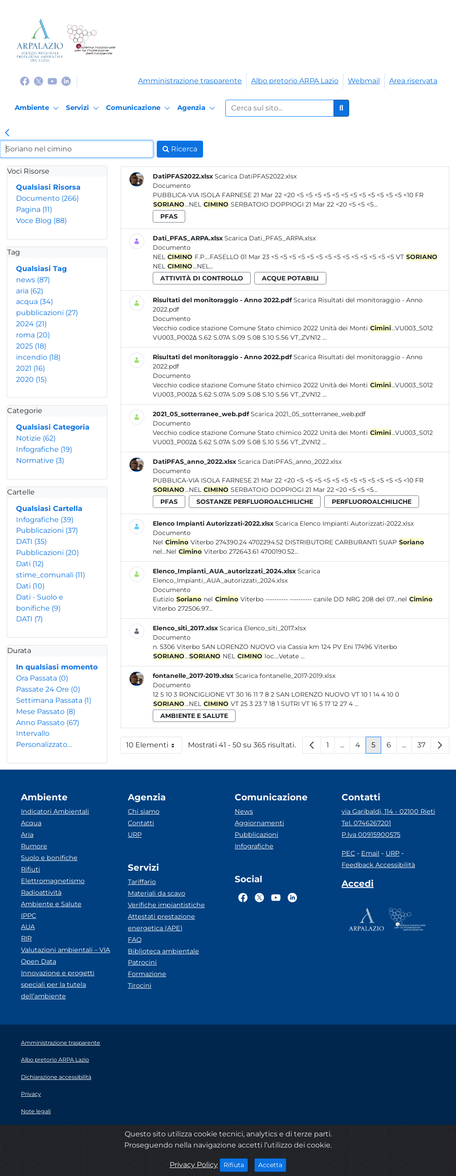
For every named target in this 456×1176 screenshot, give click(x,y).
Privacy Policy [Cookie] (194, 1164)
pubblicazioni (47, 312)
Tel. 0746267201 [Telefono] (366, 823)
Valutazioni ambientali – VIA (65, 950)
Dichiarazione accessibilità (56, 1077)
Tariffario (142, 882)
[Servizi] (83, 108)
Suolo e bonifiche (49, 858)
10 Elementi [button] (154, 747)
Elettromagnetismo (53, 881)
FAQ (135, 940)
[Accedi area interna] (358, 885)
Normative (40, 460)
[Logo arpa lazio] (39, 40)
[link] (7, 133)
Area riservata (413, 81)
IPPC (28, 916)
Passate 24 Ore (48, 689)
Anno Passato (47, 722)
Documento (47, 198)
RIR (26, 938)
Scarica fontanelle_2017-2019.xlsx (285, 676)
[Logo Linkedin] (66, 80)
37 (424, 747)
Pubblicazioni (47, 530)
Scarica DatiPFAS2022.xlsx (256, 176)
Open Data (38, 961)
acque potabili (290, 278)
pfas (169, 216)
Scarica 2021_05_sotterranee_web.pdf (308, 414)
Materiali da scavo (156, 893)
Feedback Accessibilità (378, 865)
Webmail (364, 81)
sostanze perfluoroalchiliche (254, 502)
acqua (34, 301)
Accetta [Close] (272, 1164)
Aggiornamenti (259, 823)
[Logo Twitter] (39, 80)
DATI (31, 541)
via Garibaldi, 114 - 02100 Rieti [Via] (388, 811)
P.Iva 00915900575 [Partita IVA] (371, 835)
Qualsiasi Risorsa (48, 187)
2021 (30, 368)
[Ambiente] (38, 108)
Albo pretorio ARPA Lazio (294, 81)
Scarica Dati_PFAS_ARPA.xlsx (270, 238)
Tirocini (139, 985)
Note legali (36, 1111)
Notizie (36, 438)
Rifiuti (30, 869)
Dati (30, 564)
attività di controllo (201, 278)
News (244, 811)
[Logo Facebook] (25, 80)
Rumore (34, 846)
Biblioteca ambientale (163, 951)
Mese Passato (45, 711)
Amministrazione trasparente (190, 81)
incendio (38, 357)
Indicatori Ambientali (55, 811)
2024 (31, 324)
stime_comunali (50, 575)
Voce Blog (41, 220)
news (33, 280)
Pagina (34, 209)
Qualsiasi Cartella (49, 508)
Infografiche (44, 449)
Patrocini (142, 962)
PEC (348, 853)
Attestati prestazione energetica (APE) (161, 922)
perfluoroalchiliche (371, 502)
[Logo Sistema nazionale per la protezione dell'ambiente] (91, 40)
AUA (28, 927)
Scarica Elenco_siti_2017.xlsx (263, 628)
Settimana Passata (53, 700)
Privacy (31, 1094)
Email (370, 853)
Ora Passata (42, 678)
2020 (31, 379)
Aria (27, 835)
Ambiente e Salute (51, 904)
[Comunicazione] (139, 108)
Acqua (31, 823)
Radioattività (41, 892)
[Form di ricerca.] (279, 108)
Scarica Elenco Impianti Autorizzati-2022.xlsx (344, 523)
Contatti (141, 823)
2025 (31, 346)
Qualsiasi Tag (41, 268)
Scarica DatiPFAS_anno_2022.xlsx (290, 462)
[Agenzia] (197, 108)
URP (135, 835)
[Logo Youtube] (52, 80)
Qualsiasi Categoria (53, 427)
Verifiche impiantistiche (166, 905)
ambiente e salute (194, 716)
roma (33, 335)
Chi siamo (143, 811)
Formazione (147, 974)
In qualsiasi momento (57, 667)
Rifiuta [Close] (236, 1164)
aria (29, 291)
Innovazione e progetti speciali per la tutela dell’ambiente (57, 984)
